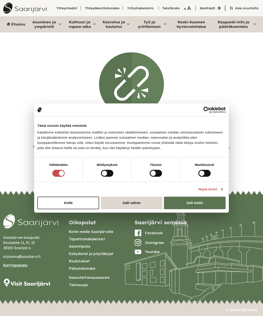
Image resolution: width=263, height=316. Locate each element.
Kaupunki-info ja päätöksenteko (237, 24)
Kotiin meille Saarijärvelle (91, 231)
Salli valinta (132, 203)
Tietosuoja (78, 285)
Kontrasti (207, 8)
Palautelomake (82, 268)
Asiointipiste (79, 246)
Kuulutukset (79, 261)
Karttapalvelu (15, 265)
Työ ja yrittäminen (152, 24)
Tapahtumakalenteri (87, 239)
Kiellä (68, 203)
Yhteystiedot (66, 8)
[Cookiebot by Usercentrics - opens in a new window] (207, 110)
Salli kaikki (194, 203)
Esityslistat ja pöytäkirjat (91, 254)
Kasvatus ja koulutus (116, 24)
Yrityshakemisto (140, 8)
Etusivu (18, 24)
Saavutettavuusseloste (89, 277)
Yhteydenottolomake (102, 8)
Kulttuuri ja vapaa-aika (82, 24)
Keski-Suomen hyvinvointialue (191, 24)
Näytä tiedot (208, 189)
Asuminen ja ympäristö (47, 24)
